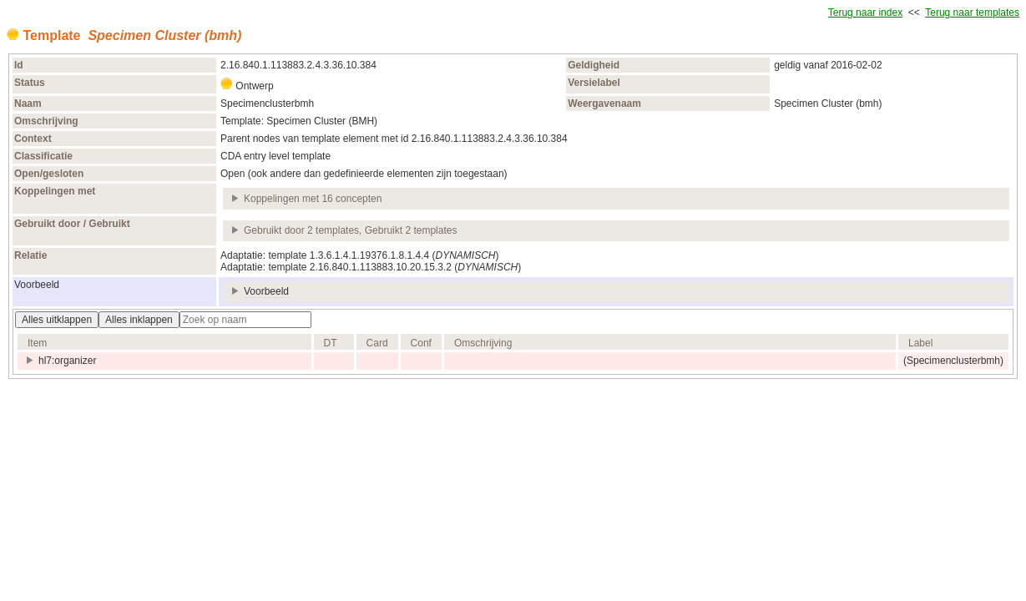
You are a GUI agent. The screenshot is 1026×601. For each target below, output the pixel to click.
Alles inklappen (139, 320)
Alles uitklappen (57, 320)
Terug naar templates (972, 12)
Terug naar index (865, 12)
